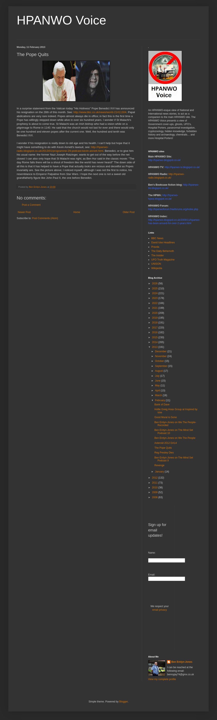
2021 (155, 307)
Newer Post (24, 212)
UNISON (156, 263)
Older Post (129, 212)
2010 (155, 487)
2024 (155, 293)
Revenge (159, 465)
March (159, 395)
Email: (151, 574)
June (158, 380)
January (160, 471)
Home (76, 212)
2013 (155, 347)
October (160, 361)
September (161, 366)
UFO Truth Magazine (162, 259)
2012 (155, 477)
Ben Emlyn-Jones (181, 661)
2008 (155, 497)
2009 (155, 492)
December (161, 351)
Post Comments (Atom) (45, 218)
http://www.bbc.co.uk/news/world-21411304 (99, 112)
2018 (155, 322)
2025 (155, 288)
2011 (155, 482)
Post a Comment (31, 204)
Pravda (155, 246)
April (158, 390)
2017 (155, 327)
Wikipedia (156, 268)
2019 (155, 317)
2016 (155, 332)
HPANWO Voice (61, 20)
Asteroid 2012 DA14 (165, 443)
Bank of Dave (161, 404)
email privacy (159, 609)
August (159, 370)
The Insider (157, 255)
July (157, 375)
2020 (155, 312)
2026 (155, 283)
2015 (155, 337)
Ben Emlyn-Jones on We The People (174, 438)
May (157, 385)
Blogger (123, 701)
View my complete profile (162, 679)
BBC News (157, 238)
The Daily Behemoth (162, 251)
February (160, 400)
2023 (155, 298)
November (161, 356)
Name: (151, 552)
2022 (155, 303)
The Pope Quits (163, 447)
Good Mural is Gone (165, 417)
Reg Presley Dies (164, 452)
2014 (155, 342)
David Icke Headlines (163, 242)
